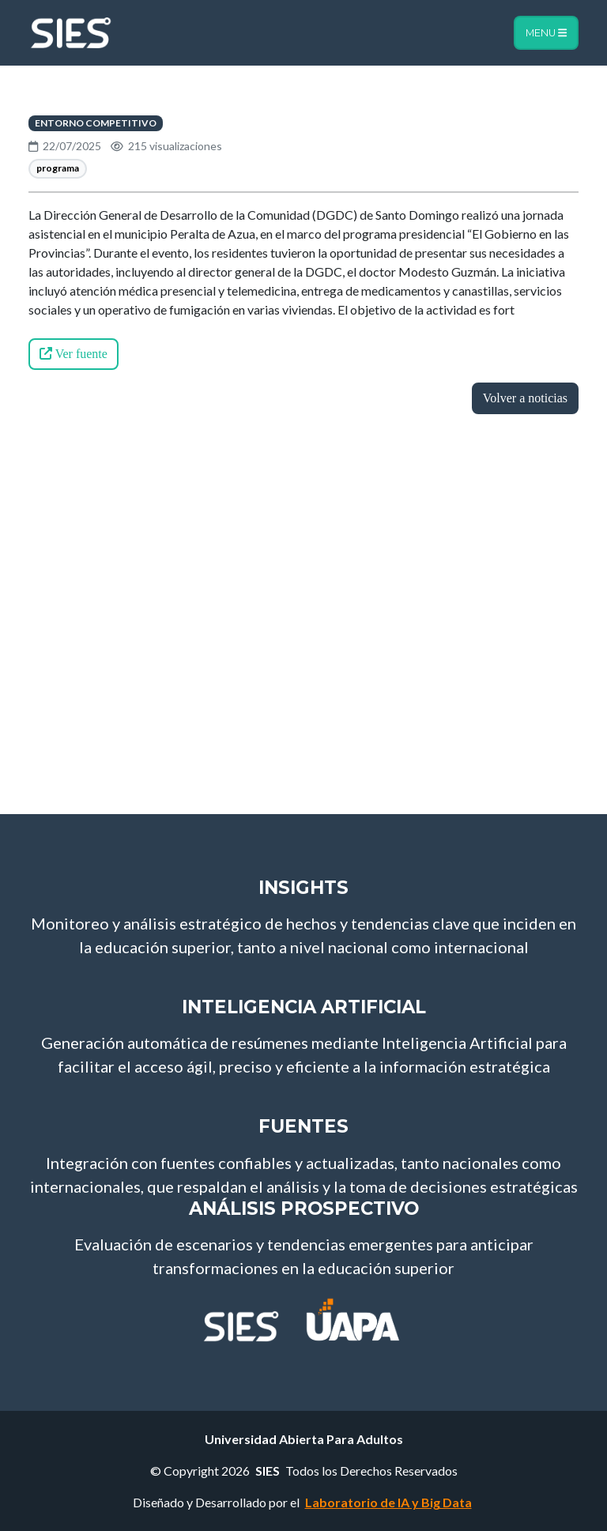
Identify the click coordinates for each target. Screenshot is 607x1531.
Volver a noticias (525, 398)
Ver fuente (73, 353)
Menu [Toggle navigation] (546, 33)
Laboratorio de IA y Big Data (388, 1502)
